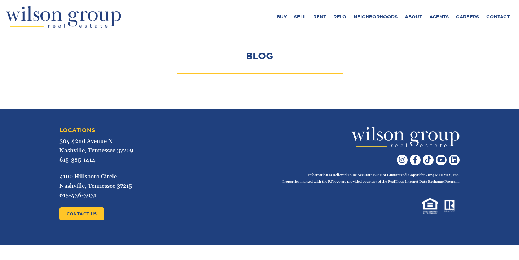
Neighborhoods (376, 17)
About (413, 17)
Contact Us (82, 213)
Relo (339, 17)
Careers (467, 17)
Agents (439, 17)
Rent (319, 17)
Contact (498, 17)
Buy (282, 17)
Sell (300, 17)
